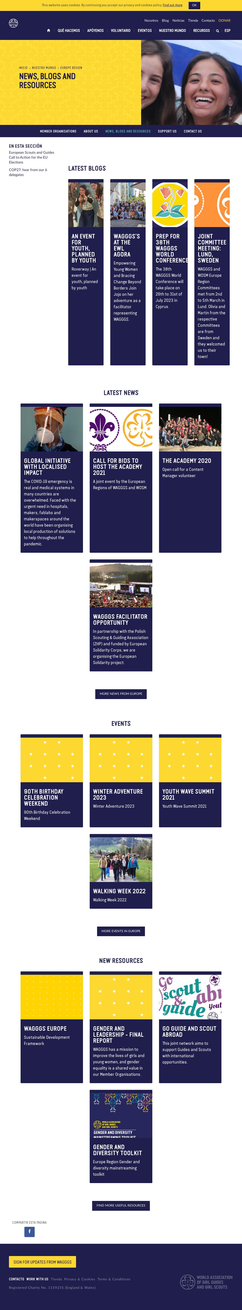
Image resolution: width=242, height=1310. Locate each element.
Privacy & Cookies (79, 1279)
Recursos (201, 31)
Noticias (178, 20)
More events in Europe (121, 931)
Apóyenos (95, 31)
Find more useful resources (121, 1205)
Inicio (23, 68)
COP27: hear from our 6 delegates (28, 172)
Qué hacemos (69, 31)
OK (194, 5)
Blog (165, 20)
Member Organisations (58, 131)
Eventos (145, 31)
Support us (167, 131)
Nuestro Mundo (172, 31)
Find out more (173, 5)
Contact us (193, 131)
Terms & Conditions (114, 1279)
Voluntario (120, 31)
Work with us (37, 1279)
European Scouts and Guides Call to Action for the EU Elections (31, 157)
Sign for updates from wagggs (42, 1262)
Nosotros (151, 20)
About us (91, 131)
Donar (224, 20)
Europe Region (71, 68)
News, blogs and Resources (128, 131)
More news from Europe (121, 693)
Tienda (193, 20)
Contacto (208, 20)
